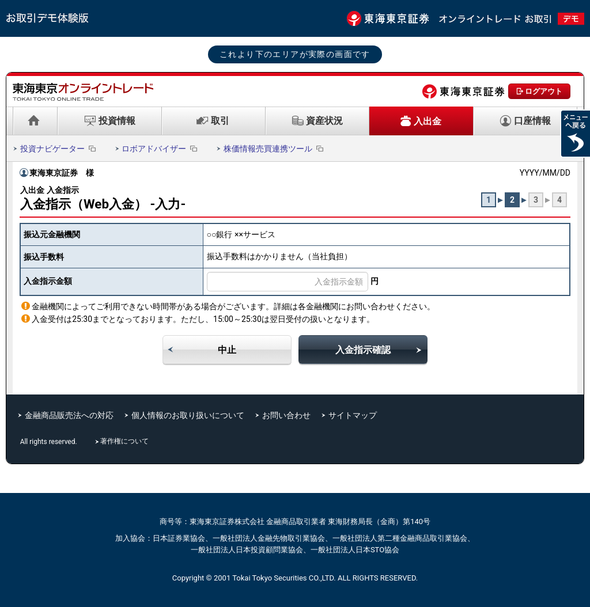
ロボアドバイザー (160, 148)
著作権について (125, 441)
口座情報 (532, 120)
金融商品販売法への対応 (69, 415)
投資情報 (117, 120)
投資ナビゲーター (59, 148)
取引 (220, 120)
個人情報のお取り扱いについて (187, 415)
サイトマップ (352, 415)
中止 (227, 349)
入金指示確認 (363, 349)
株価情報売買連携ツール (275, 148)
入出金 (427, 121)
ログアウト (543, 91)
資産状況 (324, 120)
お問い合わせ (286, 415)
